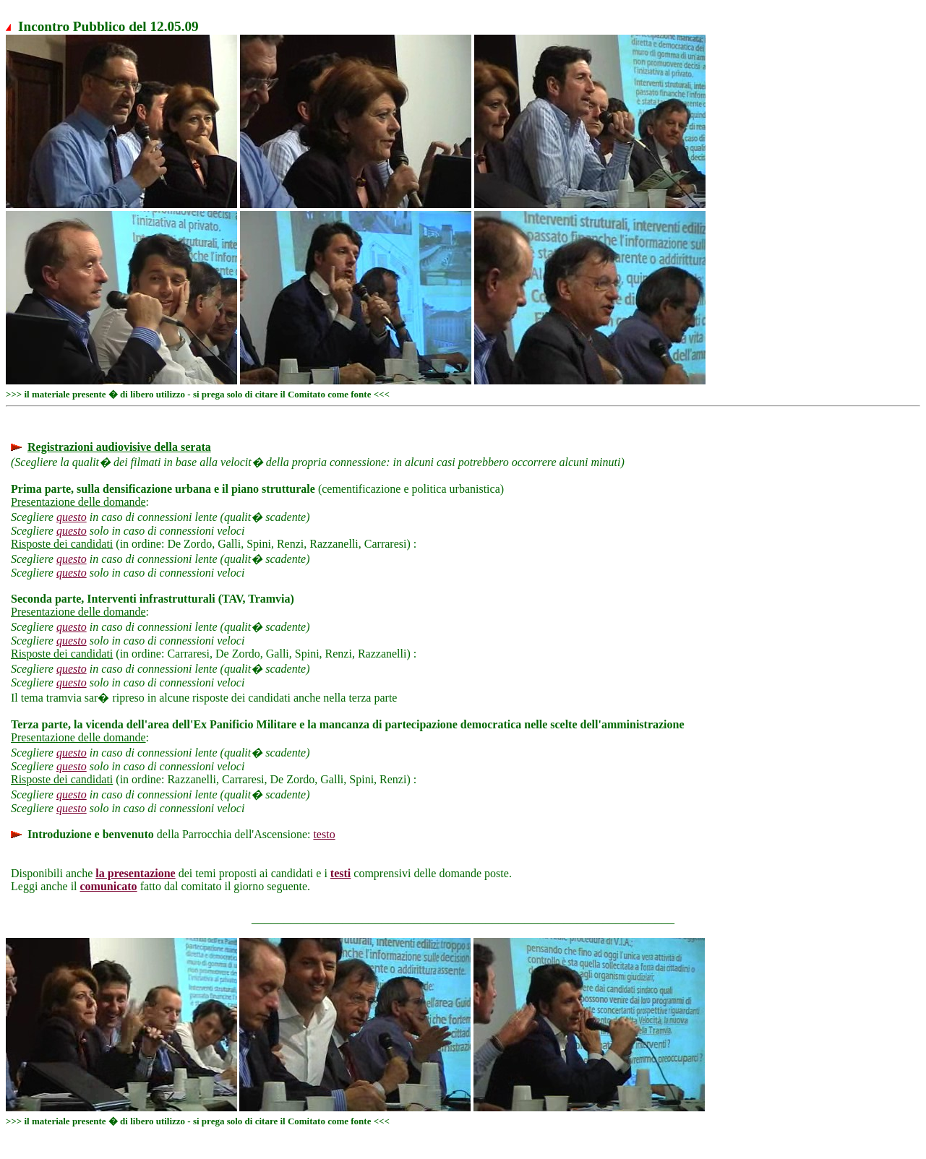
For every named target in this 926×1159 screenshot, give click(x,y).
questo (71, 517)
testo (324, 834)
